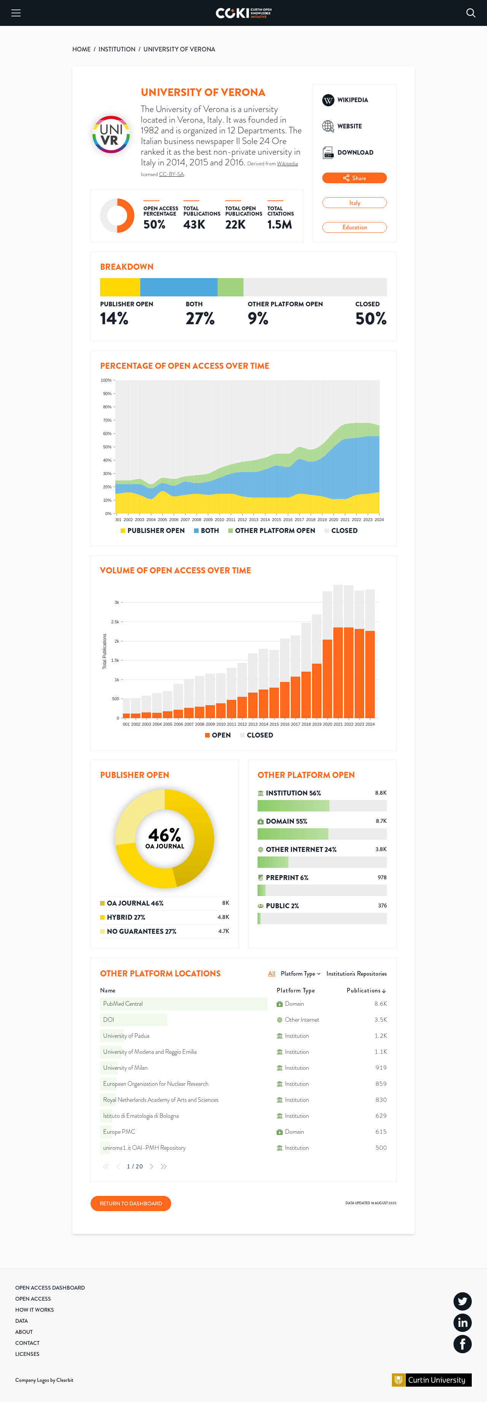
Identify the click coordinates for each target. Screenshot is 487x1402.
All (271, 973)
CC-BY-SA (171, 174)
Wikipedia (287, 163)
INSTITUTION (117, 49)
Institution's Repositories (356, 973)
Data (21, 1321)
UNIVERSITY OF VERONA (179, 49)
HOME (81, 49)
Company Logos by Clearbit (44, 1380)
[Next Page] (151, 1166)
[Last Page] (164, 1166)
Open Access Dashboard (50, 1288)
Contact (27, 1343)
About (24, 1332)
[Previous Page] (118, 1166)
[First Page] (106, 1166)
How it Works (34, 1310)
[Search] (471, 13)
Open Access (33, 1299)
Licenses (27, 1354)
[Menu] (16, 13)
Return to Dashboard (131, 1203)
